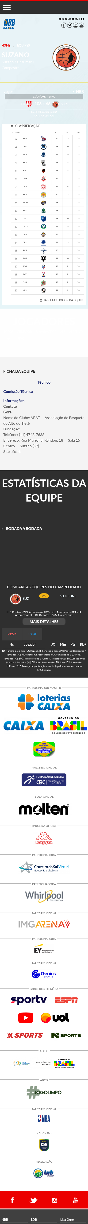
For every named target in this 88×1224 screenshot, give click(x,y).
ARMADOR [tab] (24, 331)
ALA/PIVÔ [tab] (76, 331)
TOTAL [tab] (32, 634)
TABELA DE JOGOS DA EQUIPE (63, 300)
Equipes (23, 45)
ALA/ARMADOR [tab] (46, 331)
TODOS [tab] (9, 331)
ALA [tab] (62, 331)
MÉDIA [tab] (12, 634)
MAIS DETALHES (44, 621)
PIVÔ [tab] (20, 338)
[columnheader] (54, 644)
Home (6, 45)
